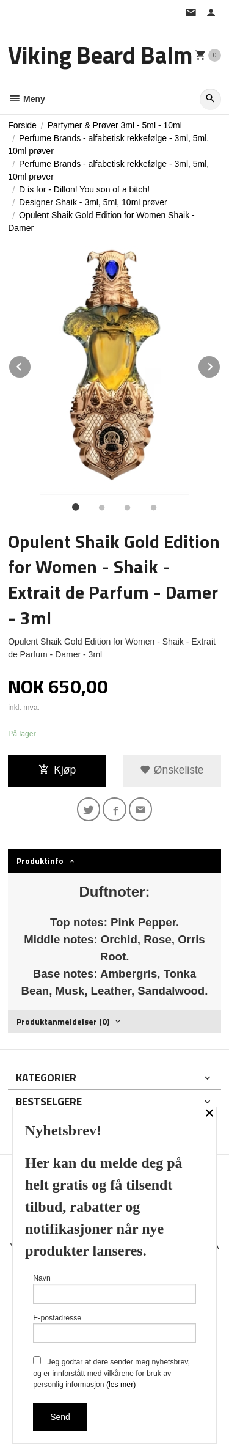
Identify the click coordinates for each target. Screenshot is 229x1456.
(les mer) (121, 1384)
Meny (26, 99)
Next (220, 364)
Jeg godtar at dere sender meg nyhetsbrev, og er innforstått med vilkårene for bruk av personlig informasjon (111, 1372)
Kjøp (57, 770)
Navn (114, 1289)
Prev (31, 364)
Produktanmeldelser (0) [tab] (62, 1021)
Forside (22, 125)
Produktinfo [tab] (40, 860)
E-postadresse (114, 1329)
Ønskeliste (172, 770)
